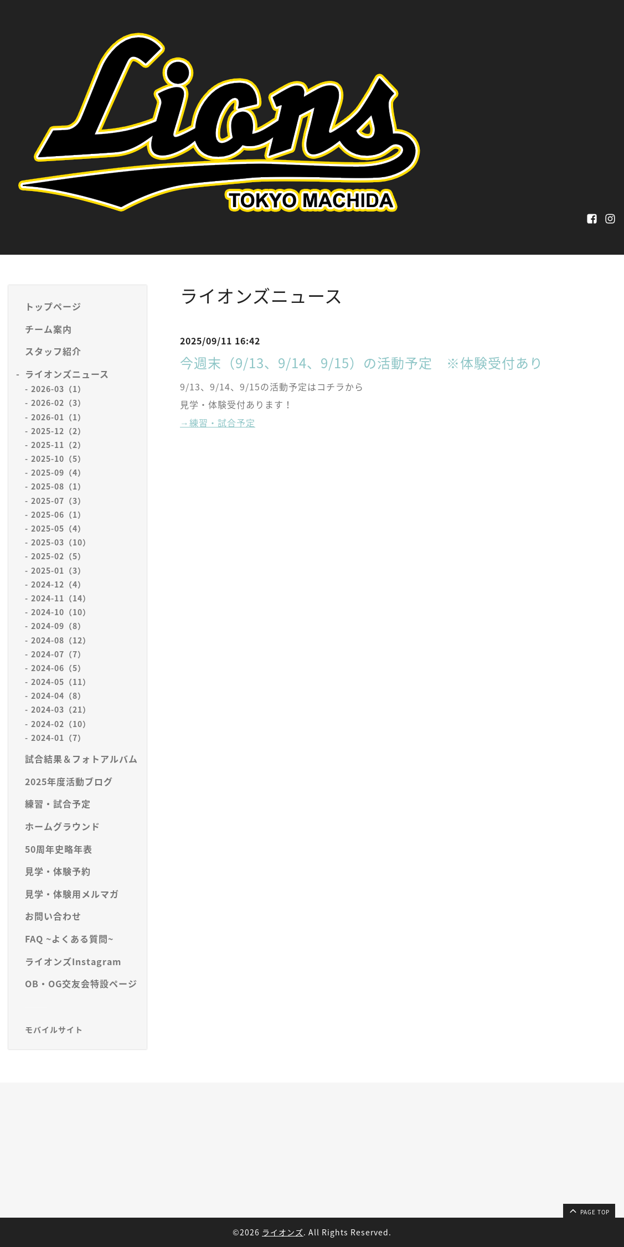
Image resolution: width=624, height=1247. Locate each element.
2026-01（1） (58, 416)
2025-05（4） (58, 528)
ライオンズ (282, 1232)
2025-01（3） (58, 570)
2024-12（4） (58, 584)
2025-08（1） (58, 486)
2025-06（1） (58, 514)
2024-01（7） (58, 737)
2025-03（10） (61, 542)
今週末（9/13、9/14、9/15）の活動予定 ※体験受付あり (361, 363)
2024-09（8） (58, 625)
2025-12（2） (58, 430)
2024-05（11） (61, 681)
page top (589, 1210)
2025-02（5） (58, 555)
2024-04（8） (58, 695)
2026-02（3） (58, 402)
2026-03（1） (58, 388)
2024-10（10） (61, 611)
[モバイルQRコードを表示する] (81, 1029)
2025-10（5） (58, 458)
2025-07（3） (58, 500)
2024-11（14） (61, 598)
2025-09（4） (58, 472)
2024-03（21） (61, 709)
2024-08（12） (61, 640)
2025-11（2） (58, 444)
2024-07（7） (58, 653)
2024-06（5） (58, 667)
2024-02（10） (61, 723)
